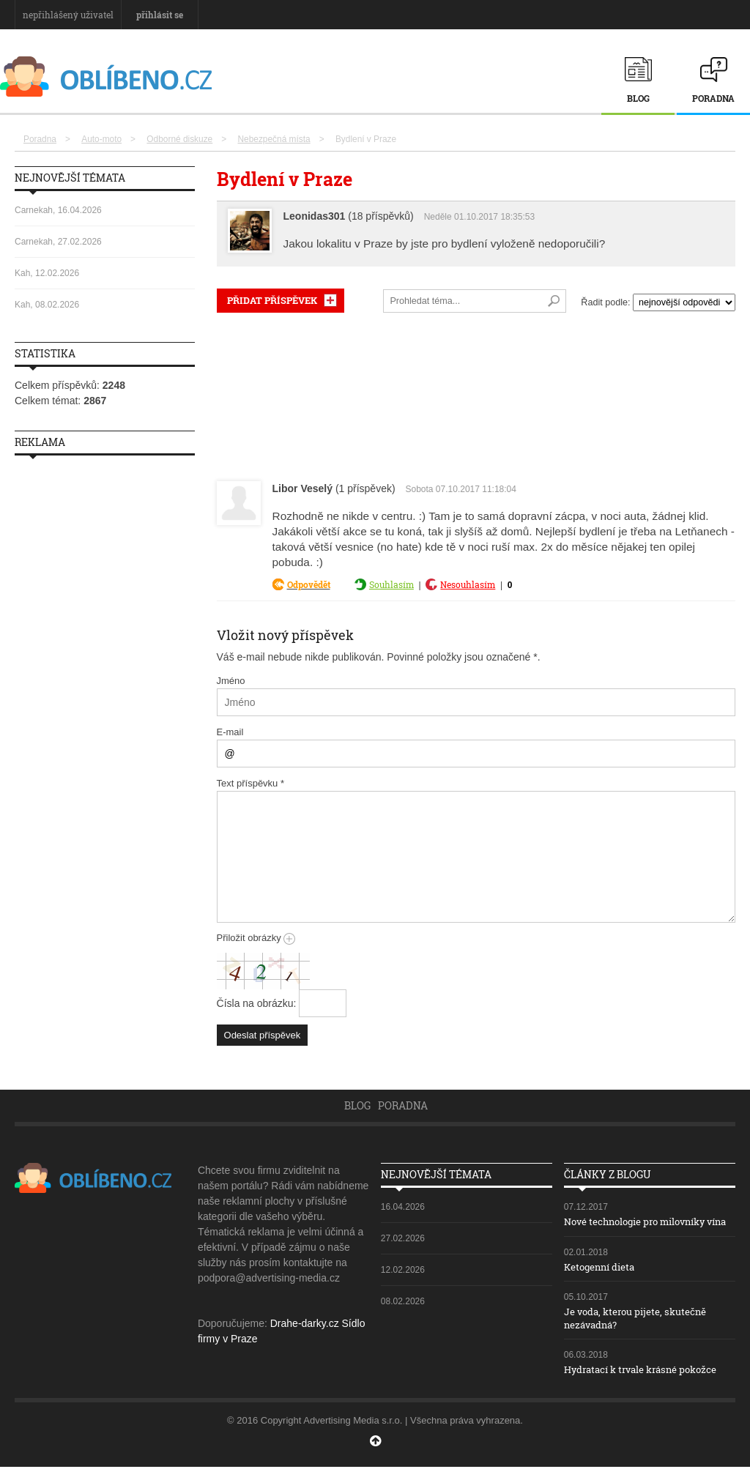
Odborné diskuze (179, 139)
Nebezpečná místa (273, 139)
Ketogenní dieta (603, 1280)
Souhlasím (391, 584)
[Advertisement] (476, 393)
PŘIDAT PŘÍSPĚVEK (272, 300)
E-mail (230, 731)
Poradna (713, 98)
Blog (638, 98)
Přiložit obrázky (256, 937)
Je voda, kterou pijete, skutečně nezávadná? (641, 1331)
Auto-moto (101, 139)
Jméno (231, 680)
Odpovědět (308, 584)
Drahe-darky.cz (304, 1323)
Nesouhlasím (467, 584)
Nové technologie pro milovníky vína (642, 1227)
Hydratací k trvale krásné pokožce (648, 1382)
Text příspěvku (251, 783)
